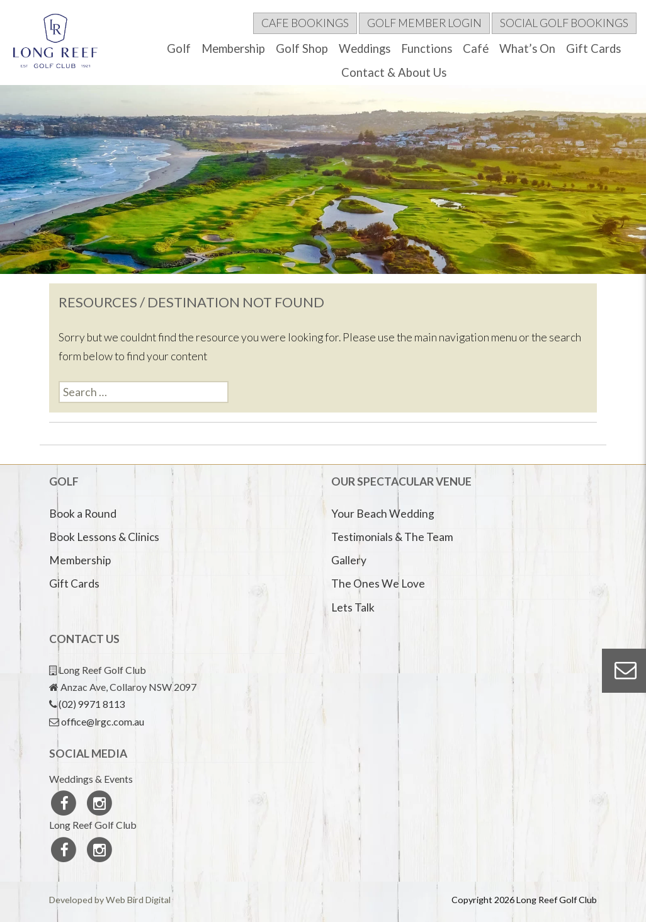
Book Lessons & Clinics (104, 537)
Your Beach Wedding (382, 513)
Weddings (364, 48)
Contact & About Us (393, 72)
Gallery (348, 560)
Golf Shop (302, 48)
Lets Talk (353, 607)
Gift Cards (593, 48)
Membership (233, 48)
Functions (426, 48)
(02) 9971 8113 (92, 704)
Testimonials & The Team (392, 537)
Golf (179, 48)
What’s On (527, 48)
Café (476, 48)
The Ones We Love (378, 583)
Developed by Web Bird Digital (110, 899)
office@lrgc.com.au (102, 721)
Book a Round (82, 513)
